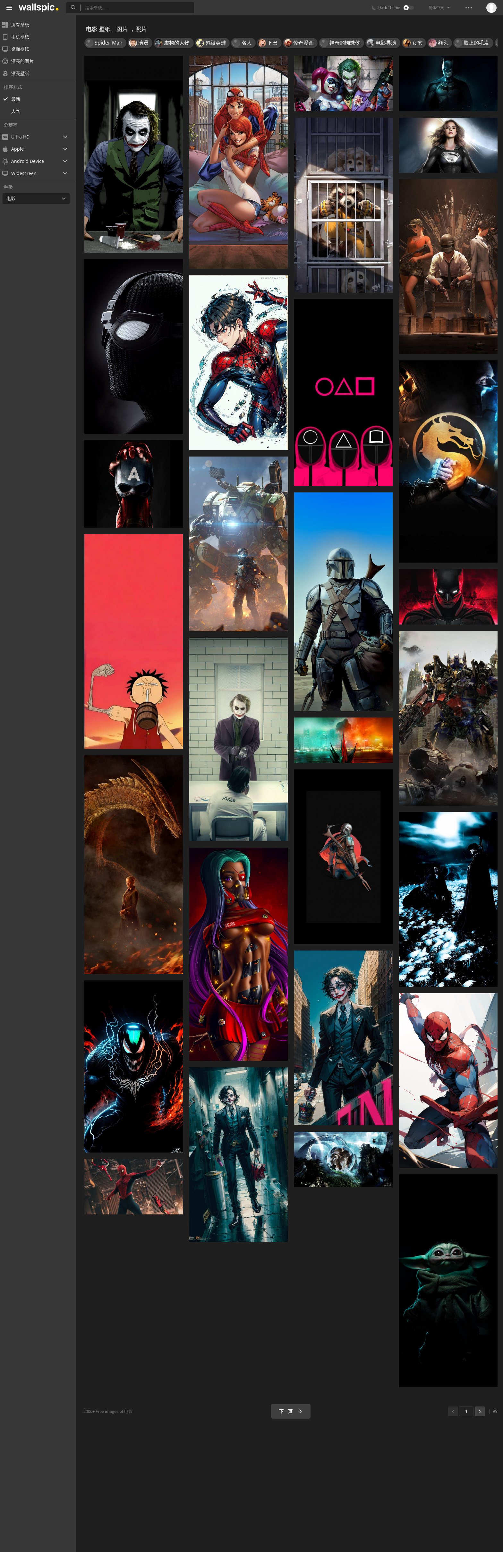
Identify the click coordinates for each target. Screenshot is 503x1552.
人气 (19, 111)
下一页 (291, 1411)
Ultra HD (20, 137)
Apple (17, 149)
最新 (19, 99)
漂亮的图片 (22, 61)
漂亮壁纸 (19, 73)
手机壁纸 (19, 37)
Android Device (27, 161)
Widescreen (23, 173)
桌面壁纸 (19, 49)
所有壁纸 (19, 24)
